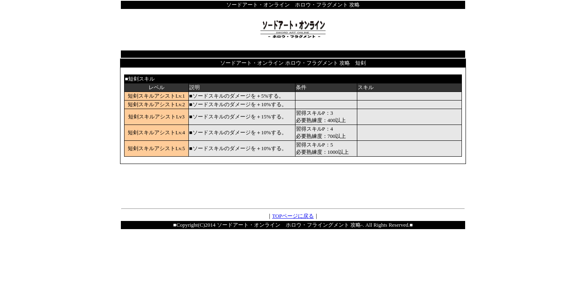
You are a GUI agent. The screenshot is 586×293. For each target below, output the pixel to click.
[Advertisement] (293, 185)
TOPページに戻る (293, 216)
